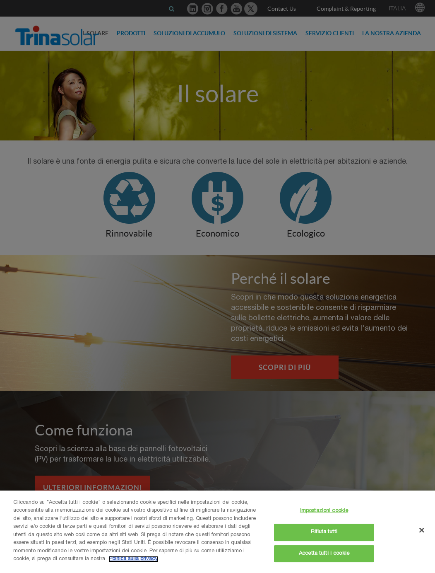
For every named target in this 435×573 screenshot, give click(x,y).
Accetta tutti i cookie (324, 553)
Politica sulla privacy (133, 559)
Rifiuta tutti (324, 532)
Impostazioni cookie (324, 511)
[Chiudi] (422, 530)
